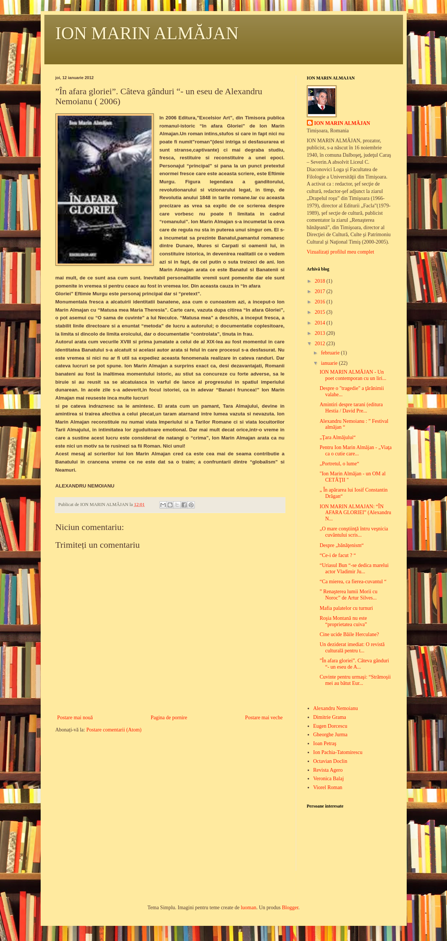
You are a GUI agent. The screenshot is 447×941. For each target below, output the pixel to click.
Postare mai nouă (75, 717)
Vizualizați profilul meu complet (340, 252)
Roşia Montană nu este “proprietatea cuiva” (343, 621)
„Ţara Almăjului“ (337, 437)
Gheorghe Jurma (330, 734)
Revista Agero (328, 770)
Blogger (290, 907)
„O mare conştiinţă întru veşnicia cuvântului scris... (353, 532)
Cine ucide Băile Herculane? (349, 634)
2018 (320, 281)
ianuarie (330, 363)
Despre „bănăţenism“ (341, 545)
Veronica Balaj (328, 778)
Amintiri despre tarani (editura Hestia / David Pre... (351, 408)
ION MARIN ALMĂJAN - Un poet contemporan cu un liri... (352, 375)
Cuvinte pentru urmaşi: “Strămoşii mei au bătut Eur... (354, 680)
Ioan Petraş (324, 743)
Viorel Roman (327, 787)
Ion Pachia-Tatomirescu (337, 752)
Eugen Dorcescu (330, 726)
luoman (248, 907)
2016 (320, 302)
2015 (320, 312)
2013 (320, 333)
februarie (331, 353)
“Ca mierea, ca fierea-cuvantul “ (352, 581)
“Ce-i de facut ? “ (337, 555)
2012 (320, 343)
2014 (320, 323)
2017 (320, 291)
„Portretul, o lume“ (339, 463)
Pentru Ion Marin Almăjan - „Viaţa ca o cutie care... (355, 450)
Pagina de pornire (168, 717)
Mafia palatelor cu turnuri (346, 608)
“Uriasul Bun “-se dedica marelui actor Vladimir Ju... (354, 568)
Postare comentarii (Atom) (113, 730)
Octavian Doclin (330, 761)
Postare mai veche (264, 717)
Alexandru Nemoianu (335, 708)
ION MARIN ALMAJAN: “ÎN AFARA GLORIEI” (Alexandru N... (355, 513)
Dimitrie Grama (329, 717)
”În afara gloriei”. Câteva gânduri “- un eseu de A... (354, 664)
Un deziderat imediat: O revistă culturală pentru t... (352, 647)
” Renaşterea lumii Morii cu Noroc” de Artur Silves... (348, 595)
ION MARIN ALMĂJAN (147, 33)
